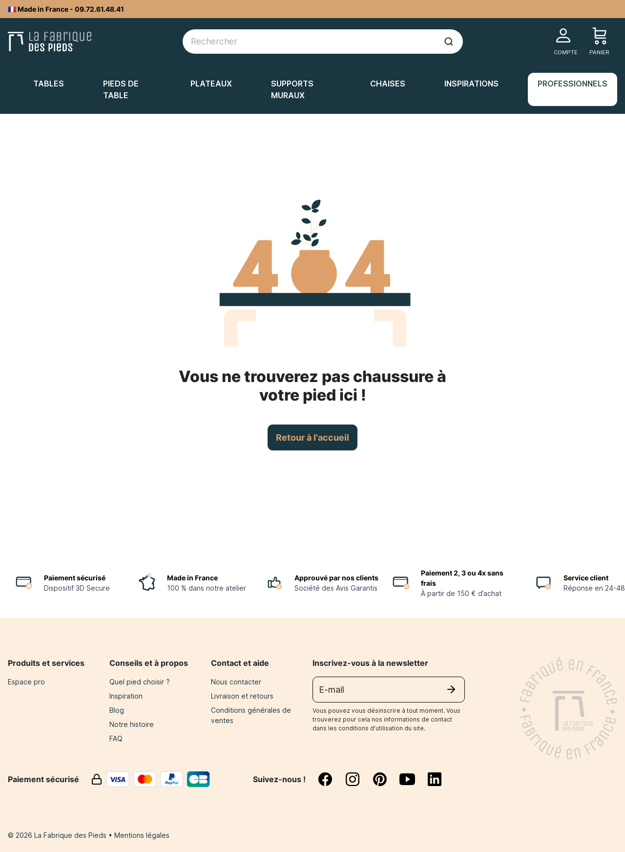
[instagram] (358, 779)
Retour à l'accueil (312, 437)
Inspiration (126, 696)
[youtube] (413, 779)
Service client (585, 578)
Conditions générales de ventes (251, 715)
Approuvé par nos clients (336, 578)
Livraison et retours (242, 696)
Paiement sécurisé (74, 578)
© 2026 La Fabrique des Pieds (58, 835)
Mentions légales (141, 835)
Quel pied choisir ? (139, 682)
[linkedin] (434, 779)
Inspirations (471, 83)
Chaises (387, 83)
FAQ (116, 738)
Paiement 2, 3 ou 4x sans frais (462, 578)
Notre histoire (131, 724)
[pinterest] (385, 779)
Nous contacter (236, 682)
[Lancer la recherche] (449, 41)
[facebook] (331, 779)
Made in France (192, 578)
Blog (116, 710)
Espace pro (26, 682)
